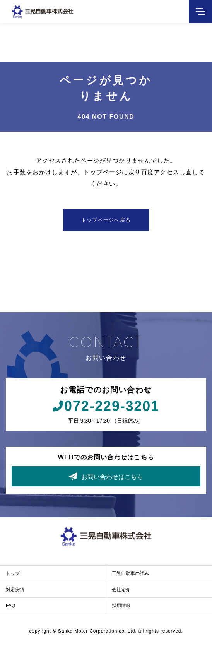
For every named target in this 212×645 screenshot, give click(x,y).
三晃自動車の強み (130, 573)
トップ (13, 573)
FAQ (10, 605)
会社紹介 (121, 589)
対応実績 (15, 589)
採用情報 (121, 605)
